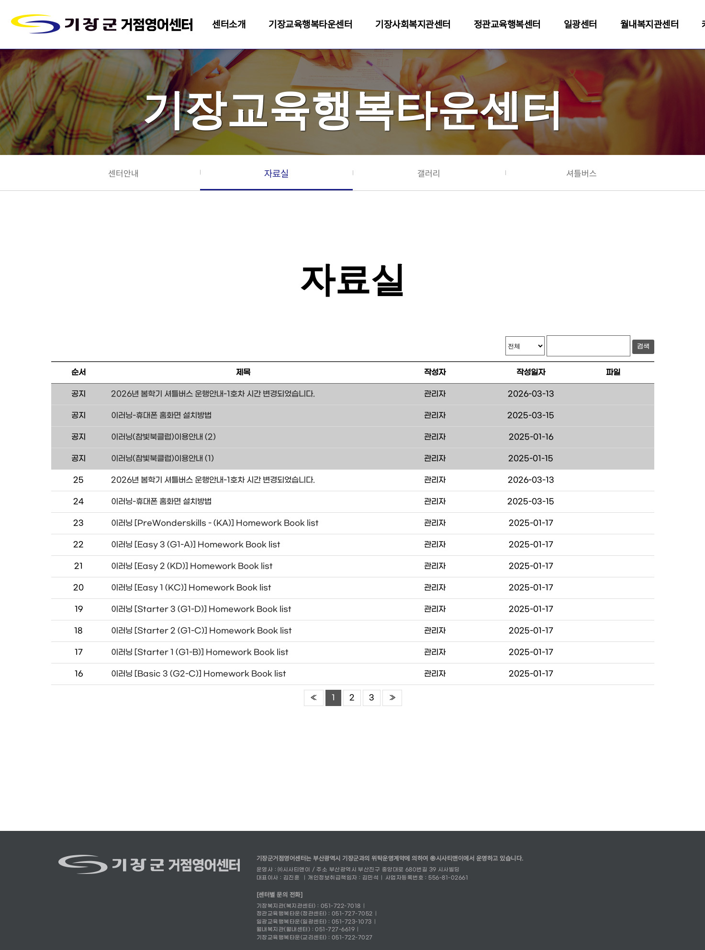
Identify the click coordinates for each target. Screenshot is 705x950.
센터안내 (123, 173)
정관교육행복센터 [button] (507, 24)
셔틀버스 (581, 173)
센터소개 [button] (229, 24)
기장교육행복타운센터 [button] (310, 24)
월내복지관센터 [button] (649, 24)
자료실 (276, 173)
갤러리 (428, 173)
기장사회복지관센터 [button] (413, 24)
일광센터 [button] (580, 24)
